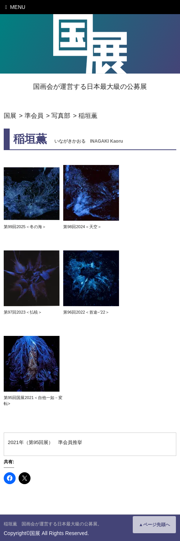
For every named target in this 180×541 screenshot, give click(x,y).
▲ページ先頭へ (154, 524)
